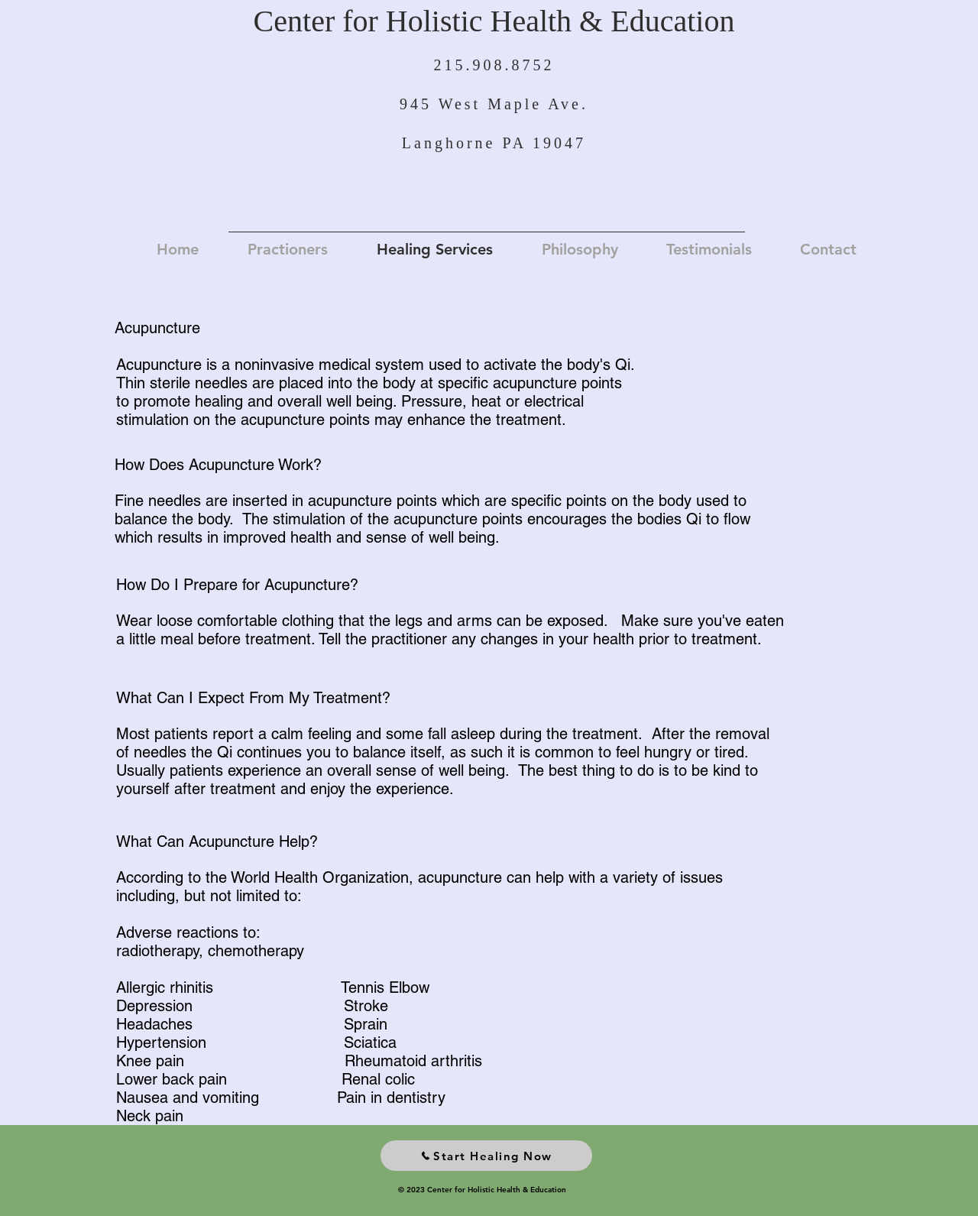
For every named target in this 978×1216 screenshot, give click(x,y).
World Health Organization (320, 877)
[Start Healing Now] (486, 1155)
